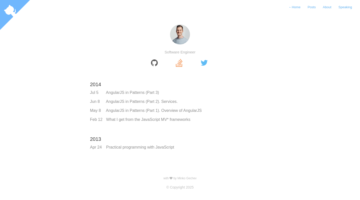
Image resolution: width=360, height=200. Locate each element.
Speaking (345, 7)
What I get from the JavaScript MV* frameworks (148, 119)
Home (294, 7)
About (327, 7)
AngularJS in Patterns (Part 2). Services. (142, 101)
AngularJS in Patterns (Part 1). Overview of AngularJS (154, 110)
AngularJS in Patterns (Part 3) (132, 92)
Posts (312, 7)
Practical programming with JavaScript (140, 147)
